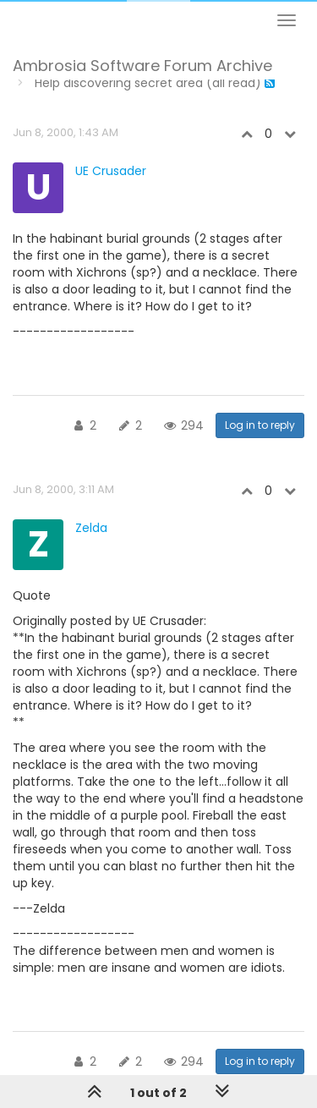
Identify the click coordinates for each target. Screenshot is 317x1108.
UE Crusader (110, 170)
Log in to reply (260, 425)
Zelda (91, 527)
